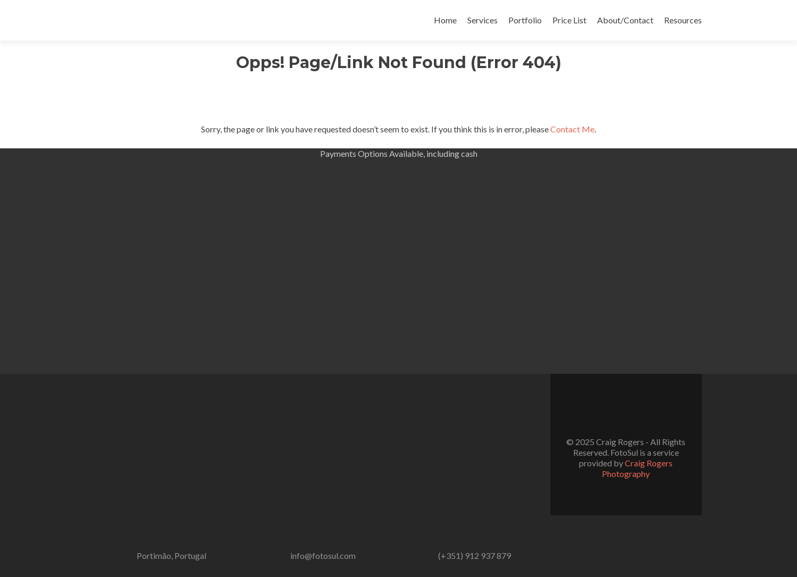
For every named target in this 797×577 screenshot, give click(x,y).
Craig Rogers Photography (637, 468)
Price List (569, 20)
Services (482, 20)
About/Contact (625, 20)
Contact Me (572, 129)
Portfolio (525, 20)
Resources (683, 20)
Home (445, 20)
